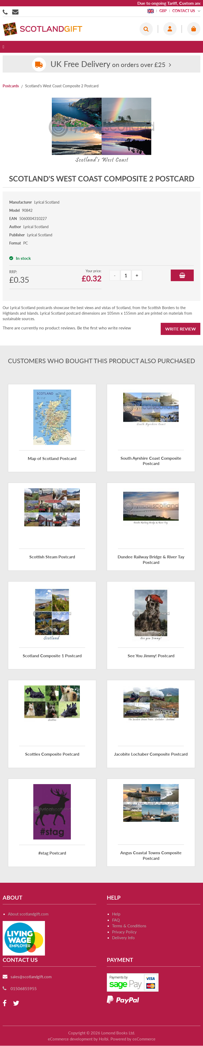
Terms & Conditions (129, 925)
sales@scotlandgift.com (31, 976)
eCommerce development (70, 1039)
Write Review (180, 328)
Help (116, 913)
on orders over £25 (107, 64)
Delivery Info (123, 937)
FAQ (116, 920)
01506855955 (6, 11)
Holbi (103, 1039)
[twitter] (16, 1003)
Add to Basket (182, 275)
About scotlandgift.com (28, 913)
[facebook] (5, 1003)
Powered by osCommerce (132, 1039)
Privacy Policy (124, 931)
